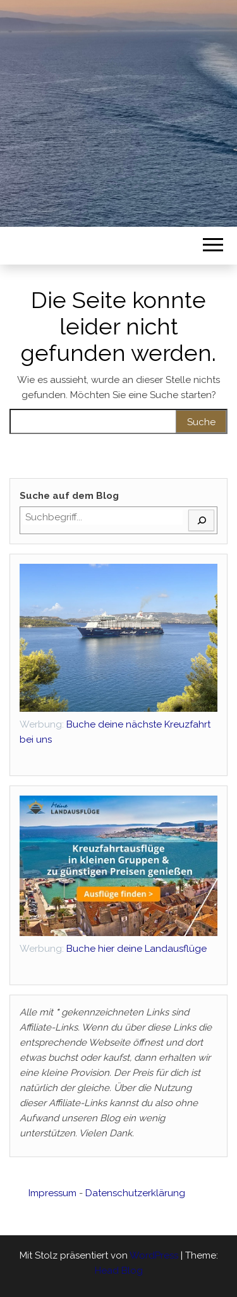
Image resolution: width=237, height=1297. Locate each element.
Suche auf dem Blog (69, 495)
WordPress (154, 1255)
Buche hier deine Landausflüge (113, 948)
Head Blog (119, 1270)
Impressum (52, 1193)
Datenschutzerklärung (135, 1193)
